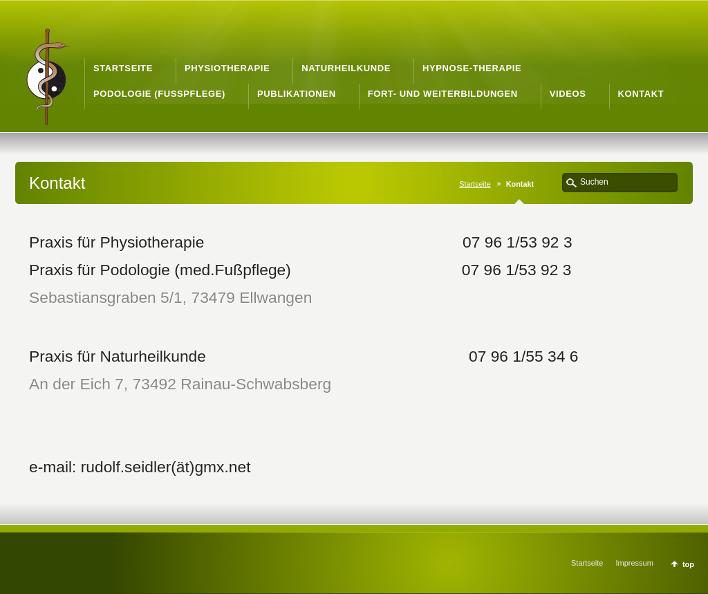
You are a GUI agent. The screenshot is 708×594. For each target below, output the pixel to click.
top (688, 564)
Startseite (475, 184)
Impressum (634, 563)
